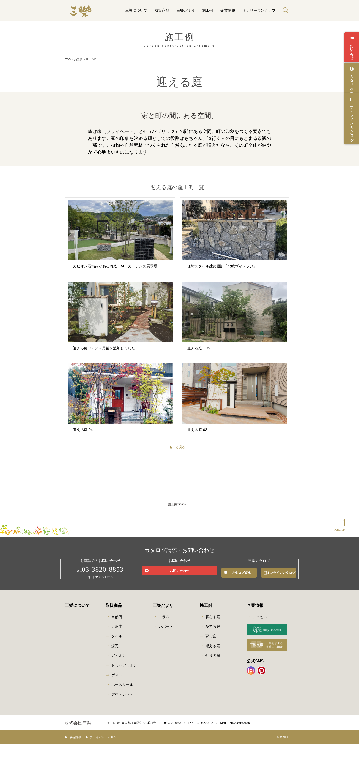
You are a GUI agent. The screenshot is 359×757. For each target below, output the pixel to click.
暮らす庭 (212, 630)
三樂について (136, 10)
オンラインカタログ (352, 121)
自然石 (116, 630)
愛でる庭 (212, 639)
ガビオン (118, 668)
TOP (68, 59)
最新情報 (78, 750)
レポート (165, 639)
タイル (116, 649)
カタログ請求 (352, 80)
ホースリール (122, 698)
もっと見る (177, 446)
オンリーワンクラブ (258, 10)
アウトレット (122, 707)
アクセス (260, 630)
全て (114, 474)
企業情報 (227, 10)
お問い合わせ (352, 50)
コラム (163, 630)
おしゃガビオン (124, 678)
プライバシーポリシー (111, 750)
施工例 (207, 10)
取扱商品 (162, 10)
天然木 (116, 639)
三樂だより (186, 10)
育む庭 (210, 649)
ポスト (116, 688)
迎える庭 (212, 659)
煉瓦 (115, 659)
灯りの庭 (212, 668)
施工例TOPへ (177, 517)
